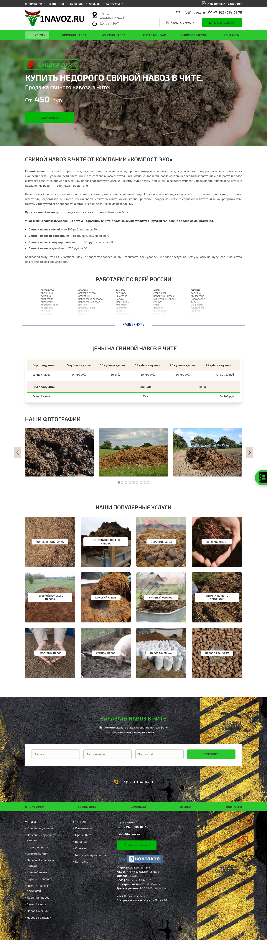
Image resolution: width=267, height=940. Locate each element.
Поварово (84, 319)
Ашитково (47, 308)
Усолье (157, 316)
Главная (79, 822)
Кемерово (121, 296)
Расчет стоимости (182, 22)
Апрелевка (47, 302)
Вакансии (77, 3)
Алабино (46, 296)
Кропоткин (159, 314)
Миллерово (197, 296)
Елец (156, 305)
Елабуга (157, 302)
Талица (195, 302)
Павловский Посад (89, 302)
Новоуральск (198, 299)
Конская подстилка (40, 828)
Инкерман (197, 305)
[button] (17, 452)
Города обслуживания (90, 855)
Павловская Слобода (90, 299)
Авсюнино (47, 293)
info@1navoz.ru (193, 12)
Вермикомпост (37, 853)
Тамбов (120, 290)
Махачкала (122, 302)
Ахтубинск (197, 316)
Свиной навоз (36, 904)
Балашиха (47, 316)
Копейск (196, 311)
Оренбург (121, 293)
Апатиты (196, 290)
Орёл (118, 316)
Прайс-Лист (56, 3)
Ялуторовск (198, 308)
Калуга (120, 299)
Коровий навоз (74, 35)
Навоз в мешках (153, 35)
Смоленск (121, 305)
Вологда (121, 311)
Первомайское (86, 308)
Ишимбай (196, 319)
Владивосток (123, 314)
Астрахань (122, 319)
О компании (33, 3)
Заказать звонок (224, 22)
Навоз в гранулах (194, 35)
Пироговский (86, 316)
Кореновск (159, 322)
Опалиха (83, 290)
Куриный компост (39, 879)
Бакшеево (46, 314)
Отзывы (94, 3)
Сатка (194, 314)
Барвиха (45, 319)
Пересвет (83, 311)
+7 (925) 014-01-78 (227, 12)
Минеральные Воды (164, 299)
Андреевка (47, 299)
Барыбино (46, 322)
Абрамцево (47, 290)
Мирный (158, 290)
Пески (81, 314)
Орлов (119, 322)
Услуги (37, 35)
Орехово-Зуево (86, 293)
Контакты (113, 3)
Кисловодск (160, 311)
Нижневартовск (162, 319)
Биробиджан (198, 322)
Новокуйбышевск (163, 296)
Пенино (82, 305)
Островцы (84, 296)
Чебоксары (122, 308)
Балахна (196, 293)
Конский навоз (113, 35)
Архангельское (49, 305)
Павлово (158, 308)
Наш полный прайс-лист (224, 3)
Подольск (84, 322)
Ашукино (46, 311)
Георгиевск (160, 293)
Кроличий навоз (38, 897)
